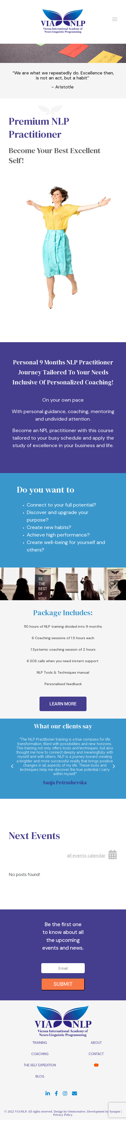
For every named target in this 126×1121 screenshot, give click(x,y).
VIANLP (20, 1111)
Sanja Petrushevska (65, 782)
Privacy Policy (62, 1115)
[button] (63, 704)
